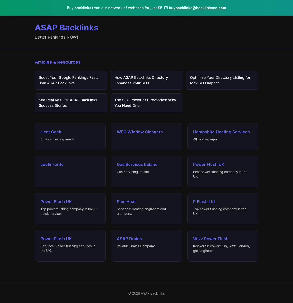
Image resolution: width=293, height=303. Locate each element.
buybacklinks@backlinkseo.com (195, 8)
